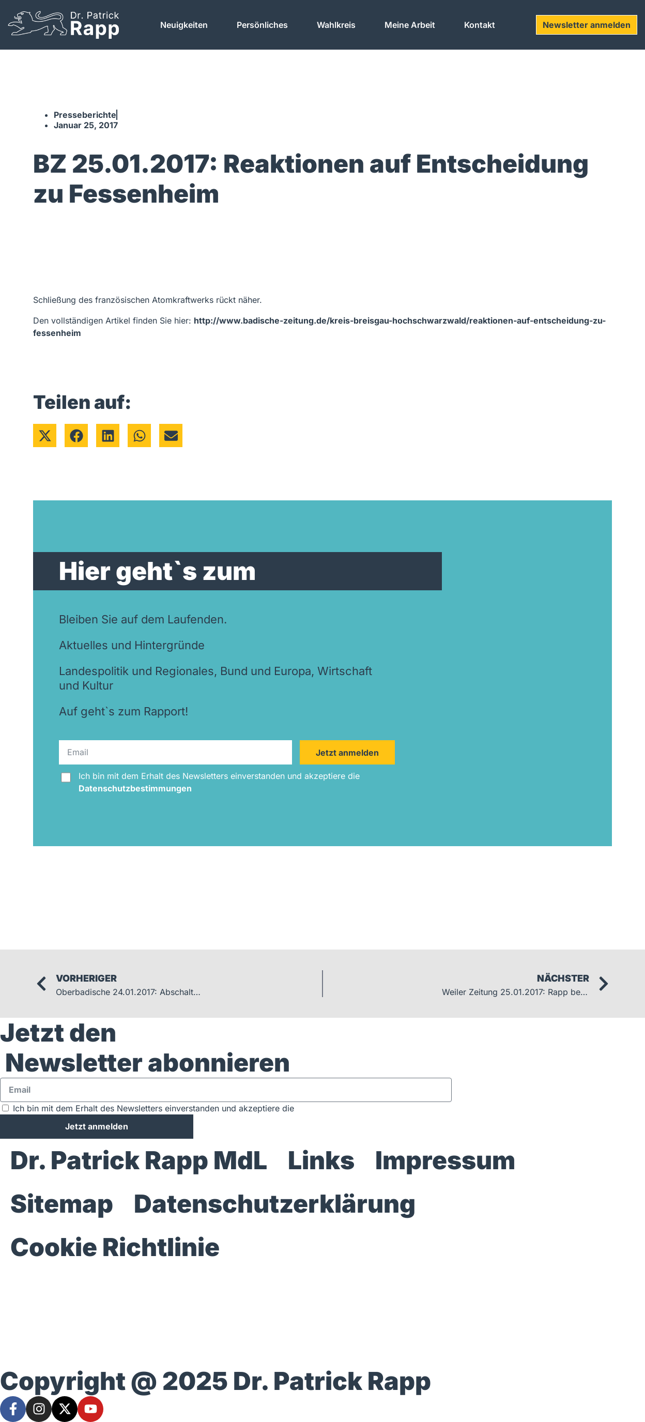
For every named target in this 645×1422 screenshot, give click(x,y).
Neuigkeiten (184, 25)
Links (321, 1160)
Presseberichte (85, 115)
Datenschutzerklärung (275, 1203)
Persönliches (262, 25)
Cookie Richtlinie (115, 1247)
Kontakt (479, 25)
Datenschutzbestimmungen (135, 788)
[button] (44, 435)
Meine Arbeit (410, 25)
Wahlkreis (336, 25)
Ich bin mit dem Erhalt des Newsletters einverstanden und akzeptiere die (219, 782)
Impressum (445, 1160)
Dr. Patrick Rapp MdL (138, 1160)
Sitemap (61, 1203)
